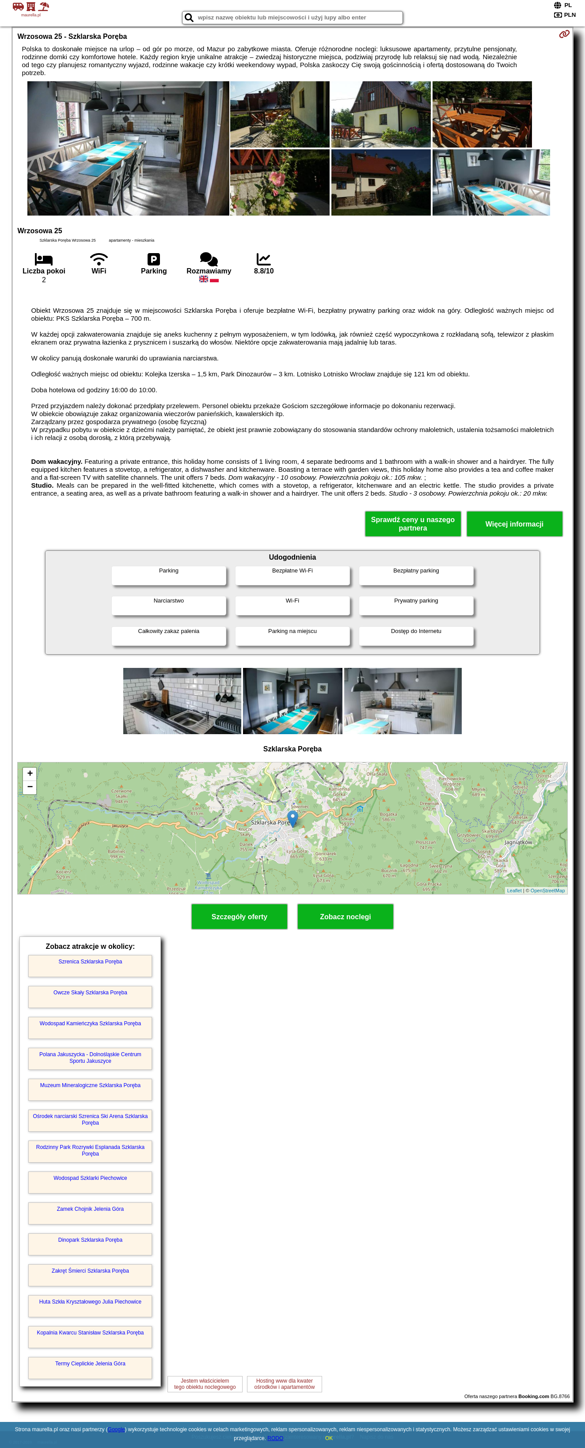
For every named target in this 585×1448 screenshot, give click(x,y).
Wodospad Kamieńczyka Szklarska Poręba (90, 1023)
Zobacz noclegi (345, 917)
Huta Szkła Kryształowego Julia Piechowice (90, 1302)
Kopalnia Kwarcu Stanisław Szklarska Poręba (90, 1333)
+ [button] (30, 774)
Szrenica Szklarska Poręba (90, 962)
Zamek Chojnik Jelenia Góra (90, 1209)
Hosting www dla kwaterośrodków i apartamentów (285, 1384)
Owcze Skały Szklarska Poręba (90, 992)
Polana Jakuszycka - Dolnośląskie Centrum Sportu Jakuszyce (90, 1057)
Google (116, 1429)
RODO (275, 1438)
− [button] (30, 787)
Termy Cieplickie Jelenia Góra (90, 1364)
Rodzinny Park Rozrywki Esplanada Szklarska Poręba (90, 1150)
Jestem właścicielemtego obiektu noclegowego (205, 1384)
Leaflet (514, 890)
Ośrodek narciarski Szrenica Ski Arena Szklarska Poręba (90, 1119)
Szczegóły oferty (239, 917)
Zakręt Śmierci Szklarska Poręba (90, 1271)
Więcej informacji (514, 524)
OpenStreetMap (548, 890)
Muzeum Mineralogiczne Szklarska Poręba (90, 1085)
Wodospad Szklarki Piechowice (90, 1178)
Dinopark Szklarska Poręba (90, 1240)
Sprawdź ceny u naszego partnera (413, 524)
